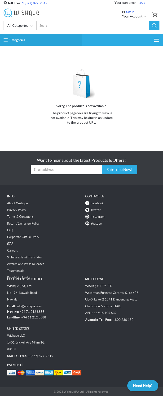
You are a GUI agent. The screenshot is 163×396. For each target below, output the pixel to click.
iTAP (10, 243)
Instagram (98, 216)
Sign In (130, 11)
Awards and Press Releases (25, 264)
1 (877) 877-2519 (34, 3)
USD (142, 3)
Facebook (97, 203)
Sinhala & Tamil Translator (24, 257)
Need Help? (143, 385)
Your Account (134, 16)
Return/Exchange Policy (23, 223)
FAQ (10, 230)
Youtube (96, 223)
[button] (154, 25)
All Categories (20, 26)
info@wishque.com (29, 306)
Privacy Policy (16, 210)
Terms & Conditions (20, 216)
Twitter (96, 210)
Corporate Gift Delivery (23, 237)
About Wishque (17, 203)
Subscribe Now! (119, 169)
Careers (12, 250)
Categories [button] (14, 40)
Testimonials (15, 271)
